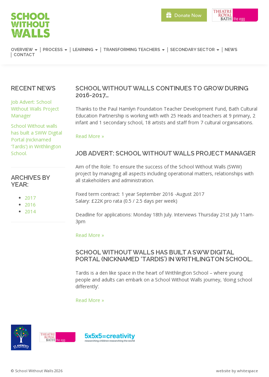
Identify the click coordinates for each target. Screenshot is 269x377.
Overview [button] (24, 49)
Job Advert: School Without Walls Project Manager (35, 109)
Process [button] (55, 49)
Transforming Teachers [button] (134, 49)
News (231, 49)
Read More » (89, 136)
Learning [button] (85, 49)
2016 (30, 204)
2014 (30, 211)
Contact (24, 54)
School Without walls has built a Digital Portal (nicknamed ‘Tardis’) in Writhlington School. (36, 139)
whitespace (247, 370)
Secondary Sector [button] (194, 49)
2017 (30, 197)
